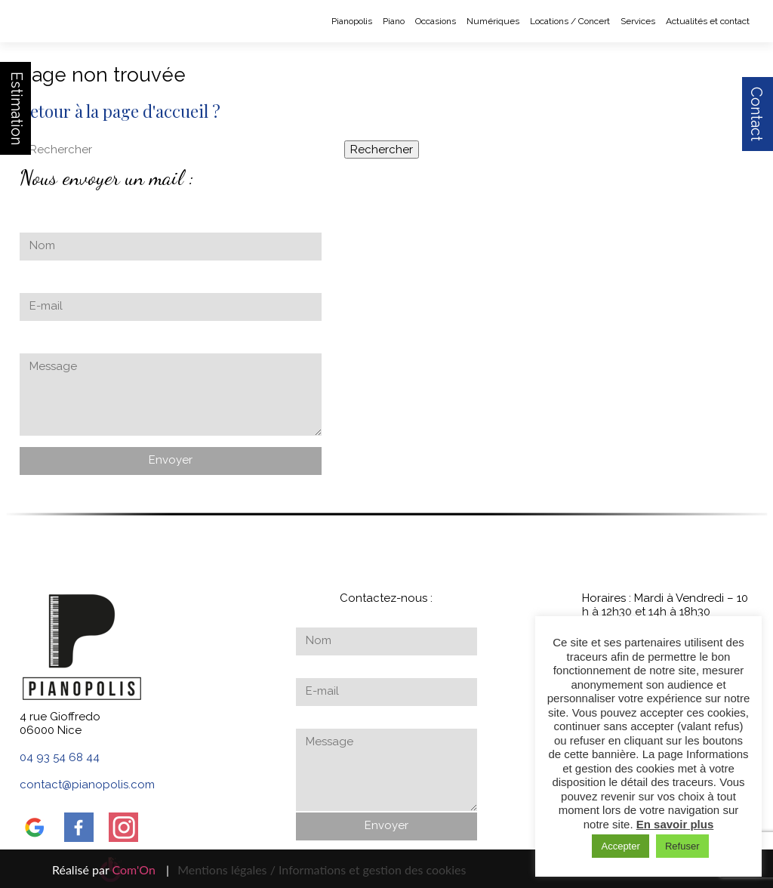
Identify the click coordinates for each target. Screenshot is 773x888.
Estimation (17, 108)
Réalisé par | (110, 869)
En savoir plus (675, 824)
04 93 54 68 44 (60, 757)
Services (638, 21)
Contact (756, 114)
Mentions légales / (226, 869)
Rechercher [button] (381, 149)
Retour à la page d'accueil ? (120, 111)
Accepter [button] (620, 846)
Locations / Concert (570, 21)
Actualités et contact (708, 21)
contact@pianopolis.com (87, 784)
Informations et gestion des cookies (372, 869)
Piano (394, 21)
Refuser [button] (682, 846)
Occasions (435, 21)
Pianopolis (351, 21)
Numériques (493, 21)
